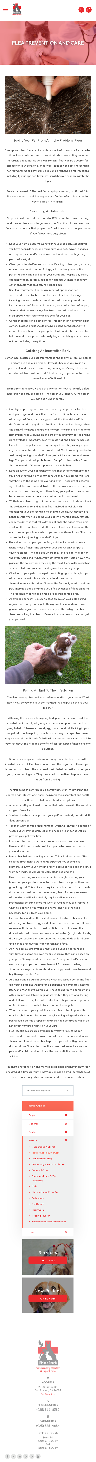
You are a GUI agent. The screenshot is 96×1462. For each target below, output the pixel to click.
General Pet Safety (42, 1158)
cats (31, 1232)
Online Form (48, 1298)
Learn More (48, 1260)
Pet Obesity (38, 1203)
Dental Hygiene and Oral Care (48, 1164)
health (33, 1140)
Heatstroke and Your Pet (45, 1192)
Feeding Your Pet (41, 1215)
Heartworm (38, 1209)
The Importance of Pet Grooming (44, 1178)
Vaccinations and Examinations (49, 1221)
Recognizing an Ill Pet (43, 1146)
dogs (32, 1115)
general (33, 1123)
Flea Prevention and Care (45, 1152)
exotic (32, 1132)
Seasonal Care (40, 1170)
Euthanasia (38, 1198)
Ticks (34, 1186)
